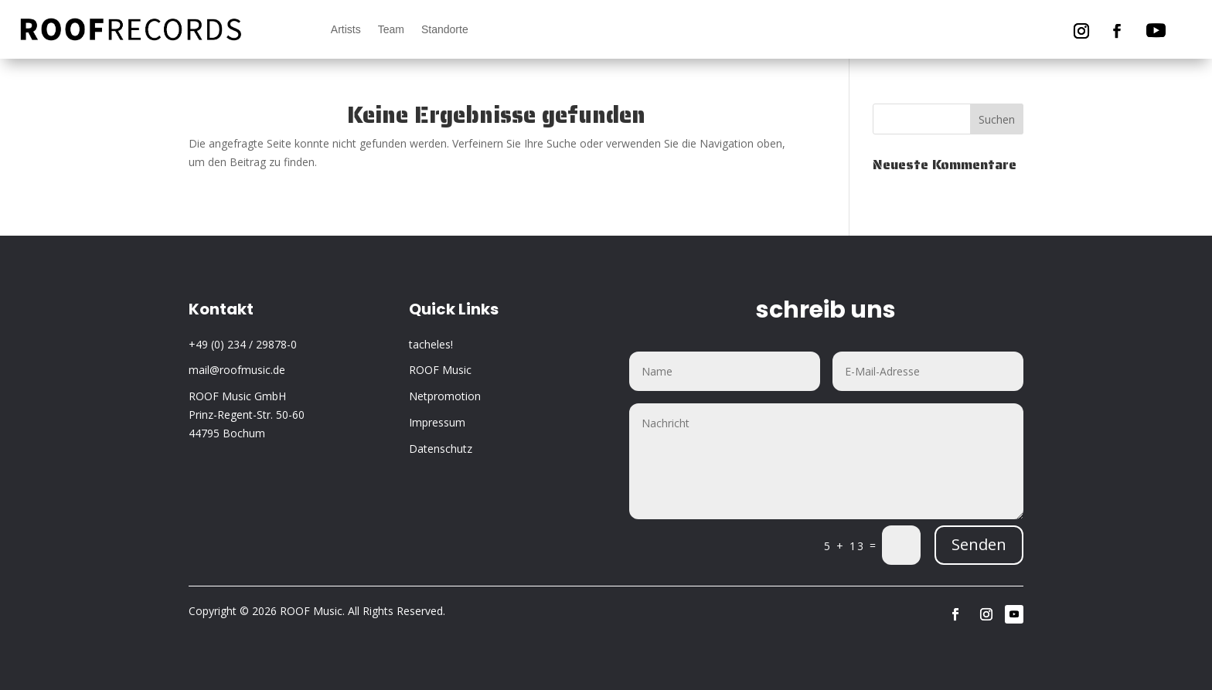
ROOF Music (440, 369)
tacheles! (431, 344)
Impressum (437, 422)
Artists (346, 29)
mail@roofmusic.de (237, 369)
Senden (979, 544)
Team (391, 29)
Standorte (444, 29)
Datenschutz (440, 448)
